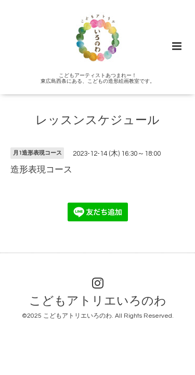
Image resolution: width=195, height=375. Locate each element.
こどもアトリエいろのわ (97, 301)
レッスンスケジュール (97, 121)
